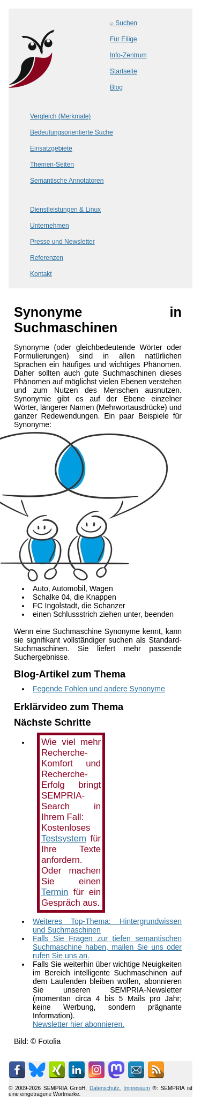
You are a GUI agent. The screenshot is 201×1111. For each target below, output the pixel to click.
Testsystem (63, 838)
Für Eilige (123, 39)
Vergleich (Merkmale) (60, 116)
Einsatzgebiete (51, 148)
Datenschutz (105, 1088)
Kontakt (41, 274)
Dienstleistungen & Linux (65, 209)
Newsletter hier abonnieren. (78, 1024)
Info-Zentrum (128, 55)
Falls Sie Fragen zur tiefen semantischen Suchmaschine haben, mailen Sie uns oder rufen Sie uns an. (107, 947)
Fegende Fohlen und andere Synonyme (99, 688)
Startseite (123, 71)
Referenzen (46, 258)
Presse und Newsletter (62, 241)
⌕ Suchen (123, 23)
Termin (54, 892)
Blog (116, 87)
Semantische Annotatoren (66, 180)
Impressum (136, 1088)
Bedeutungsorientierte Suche (71, 132)
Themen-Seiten (52, 164)
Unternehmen (49, 225)
